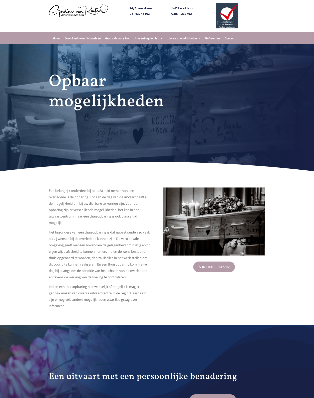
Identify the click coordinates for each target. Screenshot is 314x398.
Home (56, 38)
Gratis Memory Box (117, 38)
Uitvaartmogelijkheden (182, 38)
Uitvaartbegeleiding (146, 38)
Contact (230, 38)
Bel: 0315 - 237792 (216, 267)
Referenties (212, 38)
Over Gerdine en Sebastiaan (83, 38)
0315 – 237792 (181, 14)
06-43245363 (140, 14)
